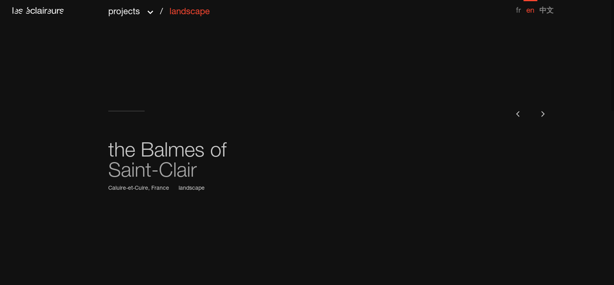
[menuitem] (518, 7)
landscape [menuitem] (190, 12)
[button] (159, 9)
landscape (192, 188)
